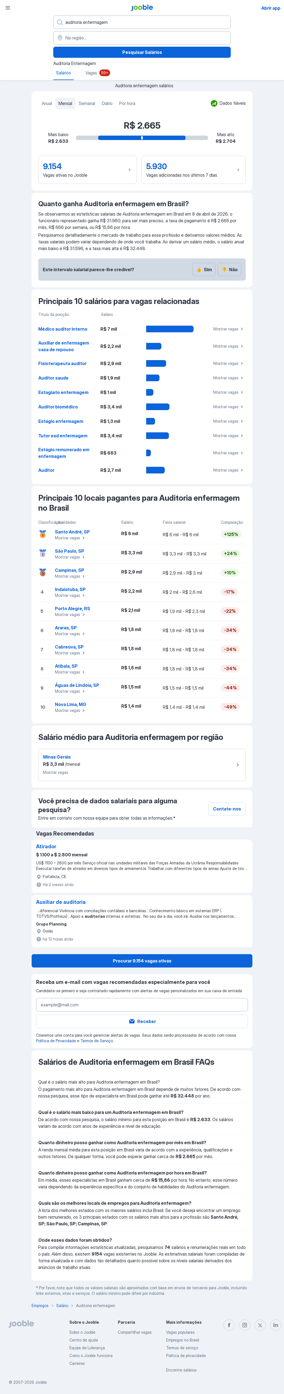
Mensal (65, 103)
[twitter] (260, 1325)
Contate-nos (227, 809)
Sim (204, 269)
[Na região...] (142, 37)
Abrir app (270, 8)
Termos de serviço (182, 1347)
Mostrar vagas (229, 329)
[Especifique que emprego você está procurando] (142, 22)
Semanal (87, 103)
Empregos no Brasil (182, 1340)
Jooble (41, 1382)
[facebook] (229, 1325)
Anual (47, 103)
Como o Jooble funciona (91, 1355)
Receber (142, 1021)
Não (229, 269)
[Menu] (7, 7)
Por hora (127, 103)
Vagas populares (180, 1332)
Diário (107, 103)
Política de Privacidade (56, 1040)
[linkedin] (275, 1325)
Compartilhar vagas (135, 1332)
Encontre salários (181, 1370)
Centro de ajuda (83, 1340)
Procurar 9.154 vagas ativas (142, 961)
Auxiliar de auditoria (61, 902)
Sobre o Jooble (82, 1332)
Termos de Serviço (96, 1040)
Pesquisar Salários (142, 52)
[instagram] (244, 1325)
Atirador (46, 846)
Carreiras (77, 1363)
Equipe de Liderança (87, 1347)
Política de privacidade (186, 1355)
